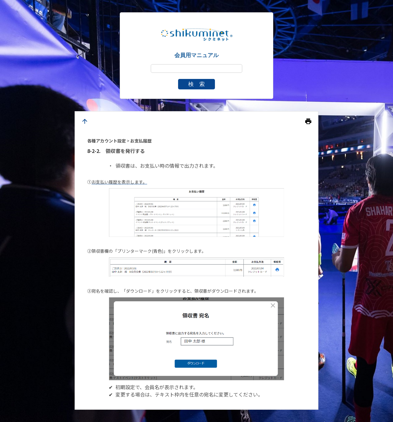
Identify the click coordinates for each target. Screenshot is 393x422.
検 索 (196, 84)
